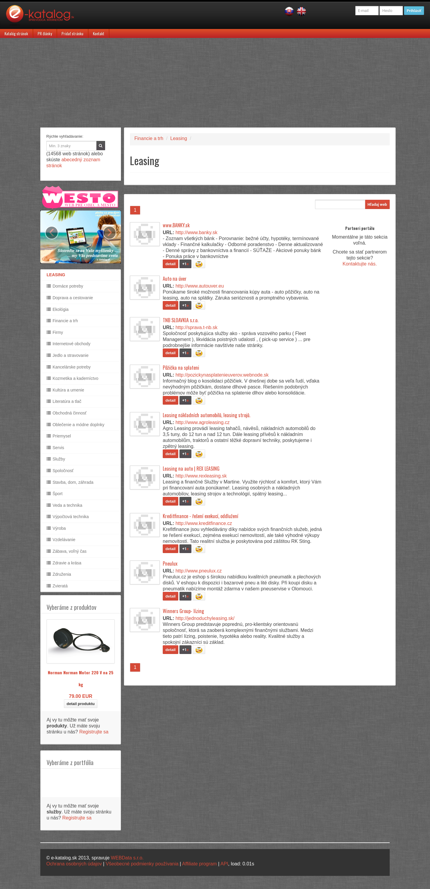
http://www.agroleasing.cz (203, 422)
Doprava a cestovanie (70, 297)
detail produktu (81, 703)
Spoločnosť (60, 470)
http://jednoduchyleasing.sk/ (205, 618)
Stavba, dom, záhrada (70, 482)
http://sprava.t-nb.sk (197, 327)
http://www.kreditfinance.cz (204, 523)
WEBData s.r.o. (127, 857)
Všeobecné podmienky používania (142, 863)
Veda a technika (64, 505)
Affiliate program (199, 863)
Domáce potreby (65, 286)
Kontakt (98, 33)
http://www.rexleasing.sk (201, 475)
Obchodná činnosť (67, 413)
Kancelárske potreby (69, 367)
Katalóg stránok (16, 33)
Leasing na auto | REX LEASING (191, 468)
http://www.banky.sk (196, 232)
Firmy (55, 332)
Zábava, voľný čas (67, 551)
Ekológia (58, 309)
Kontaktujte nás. (360, 263)
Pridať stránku (72, 33)
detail (170, 264)
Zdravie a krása (64, 563)
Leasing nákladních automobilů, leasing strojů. (206, 415)
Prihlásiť (414, 10)
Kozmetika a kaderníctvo (72, 378)
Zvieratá (57, 586)
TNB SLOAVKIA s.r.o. (180, 320)
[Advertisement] (215, 83)
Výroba (56, 528)
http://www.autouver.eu (200, 285)
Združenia (59, 574)
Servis (55, 447)
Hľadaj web (377, 204)
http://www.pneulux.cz (199, 570)
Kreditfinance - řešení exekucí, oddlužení (200, 516)
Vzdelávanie (61, 539)
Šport (54, 493)
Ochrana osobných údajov (74, 863)
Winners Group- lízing (183, 611)
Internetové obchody (68, 343)
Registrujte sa (93, 731)
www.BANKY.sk (176, 225)
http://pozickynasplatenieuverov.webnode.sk (222, 374)
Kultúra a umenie (65, 390)
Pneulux (170, 563)
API (224, 863)
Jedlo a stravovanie (68, 355)
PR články (45, 33)
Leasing (178, 138)
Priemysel (59, 436)
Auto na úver (175, 278)
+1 (185, 264)
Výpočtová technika (68, 516)
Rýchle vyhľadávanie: (64, 136)
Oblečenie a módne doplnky (75, 424)
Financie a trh (62, 320)
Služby (56, 459)
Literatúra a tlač (64, 401)
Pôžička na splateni (181, 367)
